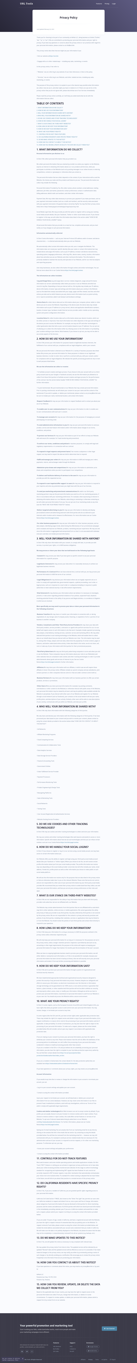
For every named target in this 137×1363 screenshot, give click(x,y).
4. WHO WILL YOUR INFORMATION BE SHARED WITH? (54, 116)
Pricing (107, 4)
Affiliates (83, 1359)
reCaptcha (104, 1359)
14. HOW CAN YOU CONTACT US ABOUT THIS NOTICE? (54, 142)
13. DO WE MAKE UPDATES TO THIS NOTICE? (51, 139)
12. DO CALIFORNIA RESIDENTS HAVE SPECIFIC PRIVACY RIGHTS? (57, 137)
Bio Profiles (56, 1349)
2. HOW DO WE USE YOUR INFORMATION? (50, 110)
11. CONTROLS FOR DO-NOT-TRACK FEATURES (51, 134)
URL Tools (27, 1359)
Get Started (109, 1329)
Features (99, 4)
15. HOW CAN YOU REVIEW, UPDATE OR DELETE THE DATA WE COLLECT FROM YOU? (63, 145)
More (17, 1360)
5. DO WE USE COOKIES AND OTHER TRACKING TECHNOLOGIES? (57, 118)
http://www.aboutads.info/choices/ (49, 1122)
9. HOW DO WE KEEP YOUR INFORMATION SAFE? (52, 129)
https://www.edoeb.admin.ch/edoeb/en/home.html (61, 1063)
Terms (97, 1359)
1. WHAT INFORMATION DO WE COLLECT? (50, 108)
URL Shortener (57, 1346)
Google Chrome (93, 1346)
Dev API (72, 1351)
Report (113, 1359)
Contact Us (73, 1349)
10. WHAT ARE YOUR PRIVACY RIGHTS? (49, 132)
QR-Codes (56, 1351)
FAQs (71, 1346)
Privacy (90, 1359)
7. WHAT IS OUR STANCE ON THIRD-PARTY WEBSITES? (54, 124)
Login (114, 4)
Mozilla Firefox (92, 1351)
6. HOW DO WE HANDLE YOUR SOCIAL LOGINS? (51, 121)
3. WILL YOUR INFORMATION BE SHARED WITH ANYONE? (55, 113)
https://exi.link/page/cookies (74, 270)
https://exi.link (53, 56)
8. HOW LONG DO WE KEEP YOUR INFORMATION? (52, 126)
